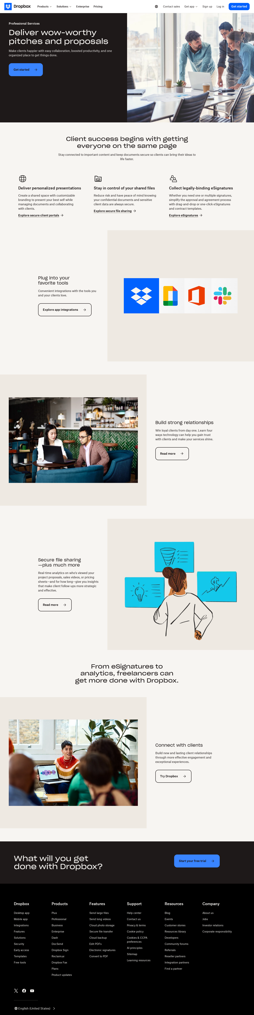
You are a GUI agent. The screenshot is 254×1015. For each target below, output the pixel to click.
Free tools (20, 962)
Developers (171, 937)
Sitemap (132, 954)
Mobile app (21, 919)
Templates (20, 956)
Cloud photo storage (102, 925)
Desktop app (22, 912)
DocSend (57, 943)
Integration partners (177, 962)
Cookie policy (135, 931)
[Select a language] (156, 6)
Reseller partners (175, 956)
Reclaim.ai (58, 956)
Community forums (176, 943)
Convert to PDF (98, 956)
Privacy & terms (136, 925)
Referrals (170, 950)
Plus (54, 912)
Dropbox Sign (60, 950)
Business (57, 925)
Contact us (134, 919)
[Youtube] (32, 991)
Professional (59, 919)
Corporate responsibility (217, 931)
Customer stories (175, 925)
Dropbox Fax (59, 962)
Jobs (205, 919)
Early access (21, 950)
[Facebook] (24, 991)
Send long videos (100, 919)
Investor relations (212, 925)
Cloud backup (98, 937)
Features (19, 931)
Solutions (20, 937)
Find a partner (173, 968)
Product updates (62, 974)
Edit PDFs (95, 943)
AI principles (134, 947)
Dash (55, 937)
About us (208, 912)
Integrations (21, 925)
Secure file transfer (101, 931)
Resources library (175, 931)
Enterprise (58, 931)
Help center (134, 912)
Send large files (99, 912)
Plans (55, 968)
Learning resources (138, 960)
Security (19, 943)
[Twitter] (16, 991)
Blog (167, 912)
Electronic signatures (102, 950)
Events (169, 919)
